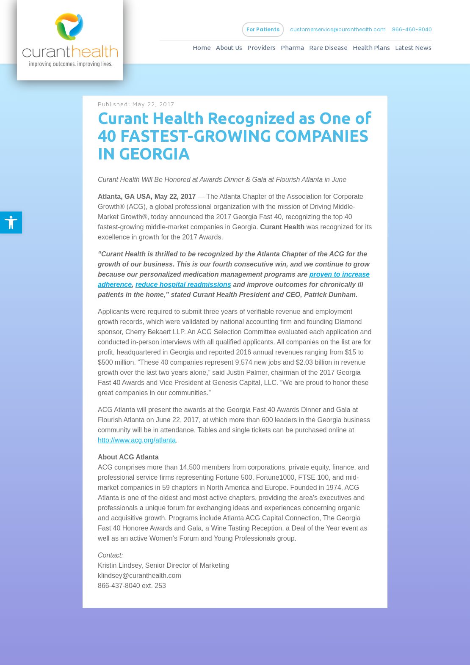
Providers (261, 47)
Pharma (292, 47)
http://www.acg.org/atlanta (137, 440)
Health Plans (371, 47)
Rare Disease (328, 47)
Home (202, 47)
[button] (11, 223)
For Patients (262, 29)
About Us (229, 47)
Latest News (413, 47)
